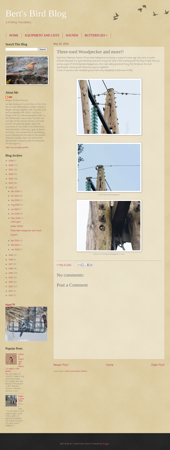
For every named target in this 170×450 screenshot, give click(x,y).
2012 (11, 286)
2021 (11, 183)
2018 (11, 259)
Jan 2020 (15, 249)
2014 (11, 277)
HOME (13, 35)
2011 (11, 291)
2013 (11, 282)
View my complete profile (16, 147)
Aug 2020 (15, 204)
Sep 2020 (15, 200)
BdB (10, 97)
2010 (11, 295)
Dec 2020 (15, 191)
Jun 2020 (15, 213)
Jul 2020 (15, 209)
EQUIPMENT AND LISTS (42, 35)
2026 (11, 160)
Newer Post (60, 365)
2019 (11, 255)
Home (109, 365)
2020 (11, 187)
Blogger (106, 443)
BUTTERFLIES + (96, 35)
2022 (11, 178)
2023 (11, 174)
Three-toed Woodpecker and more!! (25, 230)
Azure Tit (10, 305)
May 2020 (16, 218)
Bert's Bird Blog (36, 13)
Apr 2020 (15, 240)
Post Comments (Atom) (76, 371)
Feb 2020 (15, 245)
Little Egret (15, 221)
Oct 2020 (15, 196)
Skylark (14, 234)
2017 (11, 264)
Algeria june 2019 (21, 399)
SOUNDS (72, 35)
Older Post (158, 365)
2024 (11, 169)
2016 (11, 268)
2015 (11, 273)
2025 (11, 165)
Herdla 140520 (16, 226)
